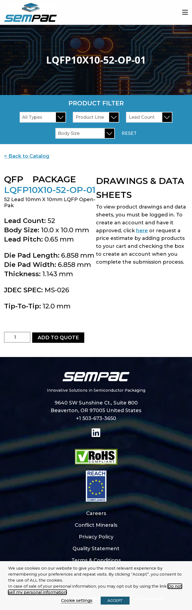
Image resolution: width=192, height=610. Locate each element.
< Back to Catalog (26, 156)
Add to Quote (58, 338)
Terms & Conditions (96, 560)
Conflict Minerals (96, 525)
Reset (129, 133)
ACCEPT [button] (115, 600)
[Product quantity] (17, 337)
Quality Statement (96, 549)
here (142, 231)
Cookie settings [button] (76, 600)
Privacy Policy (96, 537)
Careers (96, 513)
